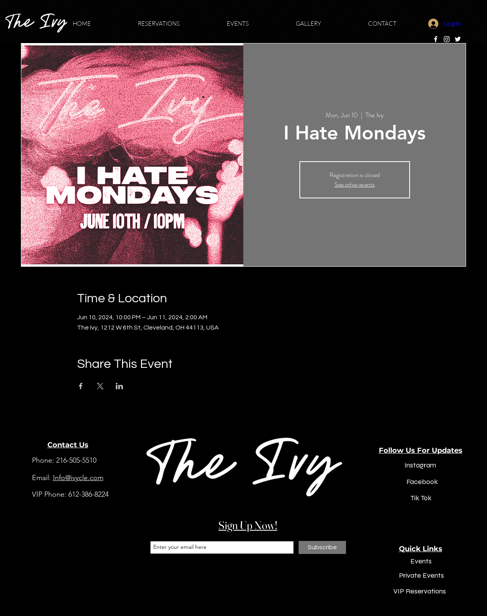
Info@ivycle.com (78, 477)
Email (156, 534)
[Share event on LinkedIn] (119, 386)
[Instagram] (447, 39)
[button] (176, 24)
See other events (355, 184)
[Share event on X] (100, 386)
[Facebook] (436, 39)
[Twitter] (458, 39)
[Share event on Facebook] (81, 386)
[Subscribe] (322, 547)
